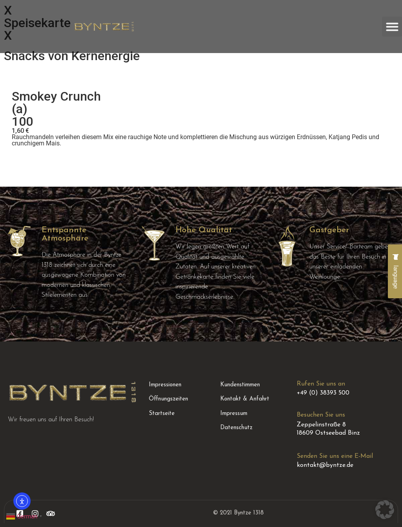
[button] (392, 27)
